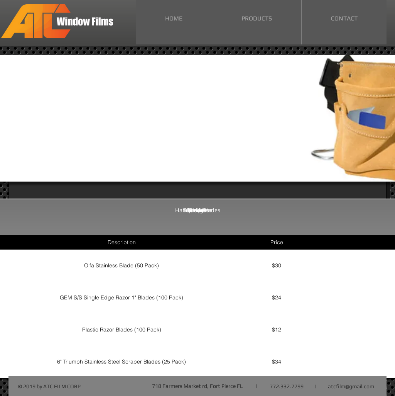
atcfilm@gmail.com (351, 386)
